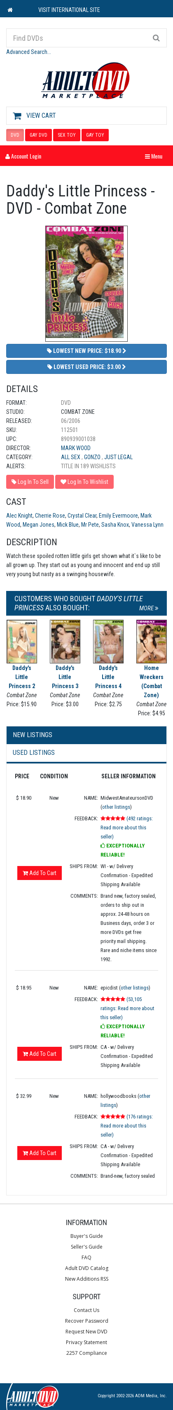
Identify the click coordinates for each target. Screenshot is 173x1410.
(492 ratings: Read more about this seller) (127, 827)
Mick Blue (68, 524)
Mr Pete (90, 524)
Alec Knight (19, 515)
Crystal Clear (82, 515)
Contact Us (86, 1310)
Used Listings (34, 752)
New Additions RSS (86, 1278)
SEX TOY (67, 135)
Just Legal (118, 457)
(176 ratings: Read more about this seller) (127, 1126)
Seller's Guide (87, 1246)
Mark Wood (76, 448)
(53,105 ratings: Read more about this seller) (127, 1008)
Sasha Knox (115, 524)
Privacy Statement (86, 1342)
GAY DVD (38, 135)
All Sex (71, 457)
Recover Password (86, 1320)
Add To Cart (39, 873)
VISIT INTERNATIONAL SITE (69, 10)
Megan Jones (38, 524)
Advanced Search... (28, 52)
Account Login (23, 156)
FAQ (86, 1257)
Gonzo (93, 457)
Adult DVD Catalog (86, 1268)
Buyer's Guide (86, 1236)
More (149, 608)
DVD (15, 135)
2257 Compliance (86, 1352)
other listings (116, 807)
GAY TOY (95, 135)
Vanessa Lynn (147, 524)
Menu (156, 156)
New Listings (32, 735)
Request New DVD (86, 1331)
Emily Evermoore (118, 515)
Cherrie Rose (50, 515)
